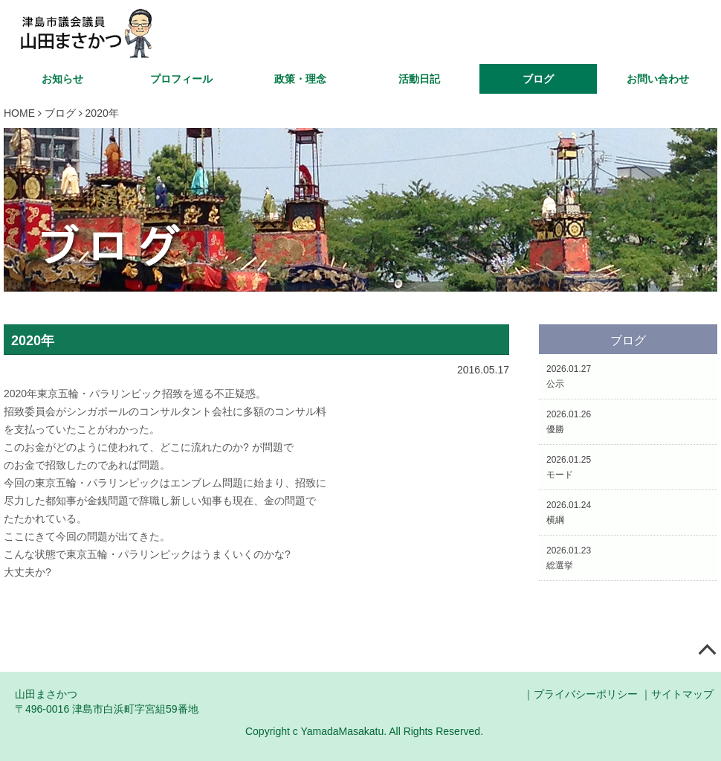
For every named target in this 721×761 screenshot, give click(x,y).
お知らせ (62, 79)
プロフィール (181, 79)
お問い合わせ (658, 79)
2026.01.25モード (568, 467)
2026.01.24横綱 (568, 512)
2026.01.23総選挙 (568, 558)
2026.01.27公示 (568, 376)
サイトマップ (682, 694)
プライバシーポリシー (586, 694)
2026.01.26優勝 (568, 421)
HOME (19, 113)
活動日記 (419, 79)
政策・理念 (300, 79)
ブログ (538, 79)
